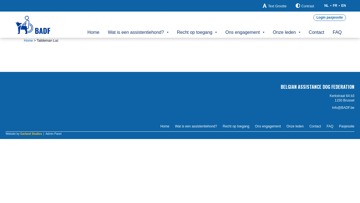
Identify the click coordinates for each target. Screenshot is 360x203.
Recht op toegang (194, 32)
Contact (316, 32)
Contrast (305, 5)
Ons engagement (242, 32)
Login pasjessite (329, 17)
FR (335, 6)
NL (326, 6)
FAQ (337, 32)
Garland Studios (31, 133)
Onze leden (284, 32)
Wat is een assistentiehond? (136, 32)
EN (343, 6)
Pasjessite (346, 126)
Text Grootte (274, 5)
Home (93, 32)
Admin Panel (54, 133)
